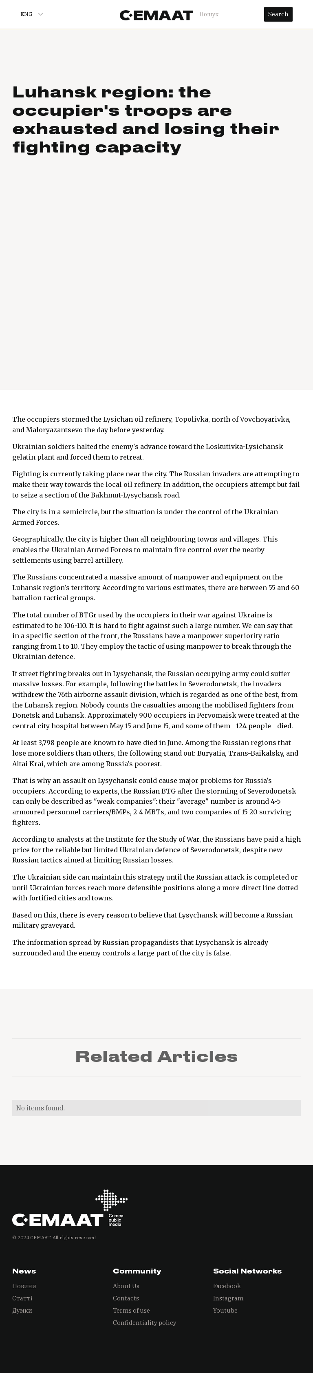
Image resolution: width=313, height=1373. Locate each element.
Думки (22, 1310)
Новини (24, 1286)
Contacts (126, 1298)
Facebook (227, 1286)
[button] (28, 14)
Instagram (228, 1298)
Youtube (225, 1310)
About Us (126, 1286)
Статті (22, 1298)
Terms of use (131, 1310)
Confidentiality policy (144, 1323)
